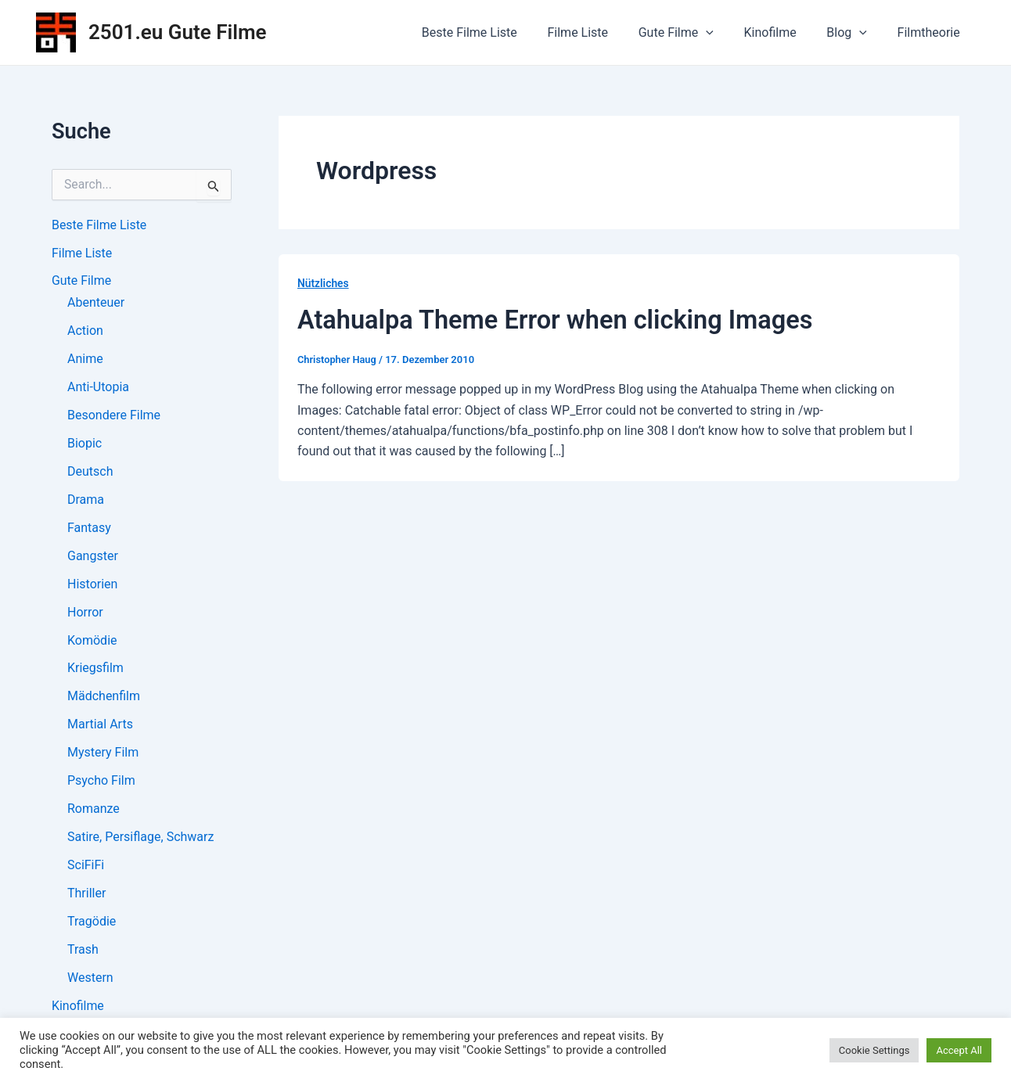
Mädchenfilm (103, 697)
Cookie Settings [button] (874, 1050)
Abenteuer (95, 303)
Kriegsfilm (95, 669)
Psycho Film (101, 782)
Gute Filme (694, 33)
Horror (85, 613)
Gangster (92, 556)
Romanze (93, 810)
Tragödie (91, 922)
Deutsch (90, 472)
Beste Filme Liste (497, 32)
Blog (854, 33)
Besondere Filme (113, 415)
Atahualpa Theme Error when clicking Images (559, 319)
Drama (85, 500)
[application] (724, 33)
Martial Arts (100, 725)
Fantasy (89, 528)
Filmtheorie (931, 32)
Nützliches (323, 283)
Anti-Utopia (98, 387)
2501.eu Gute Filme (177, 32)
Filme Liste (600, 32)
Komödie (92, 641)
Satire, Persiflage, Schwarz (140, 838)
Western (90, 979)
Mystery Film (103, 753)
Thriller (86, 894)
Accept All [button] (959, 1050)
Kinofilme (783, 32)
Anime (85, 359)
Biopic (84, 444)
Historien (92, 584)
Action (85, 331)
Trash (83, 951)
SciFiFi (85, 866)
